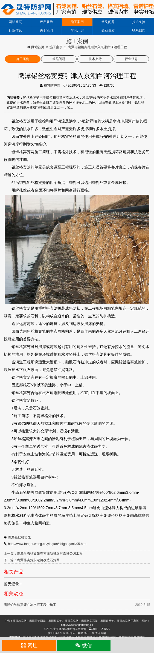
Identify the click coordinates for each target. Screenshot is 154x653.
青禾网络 (99, 633)
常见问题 (108, 22)
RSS (105, 629)
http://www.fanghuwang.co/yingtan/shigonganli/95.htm (47, 544)
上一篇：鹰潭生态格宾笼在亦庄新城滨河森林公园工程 (43, 553)
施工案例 (77, 22)
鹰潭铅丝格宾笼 (19, 537)
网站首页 (15, 22)
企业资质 (108, 30)
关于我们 (46, 30)
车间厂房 (77, 30)
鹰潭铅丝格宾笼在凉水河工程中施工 (30, 605)
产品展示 (46, 22)
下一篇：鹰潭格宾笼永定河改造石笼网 (32, 560)
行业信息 (15, 30)
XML (93, 629)
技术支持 (138, 22)
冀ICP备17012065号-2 (61, 633)
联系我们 (138, 30)
